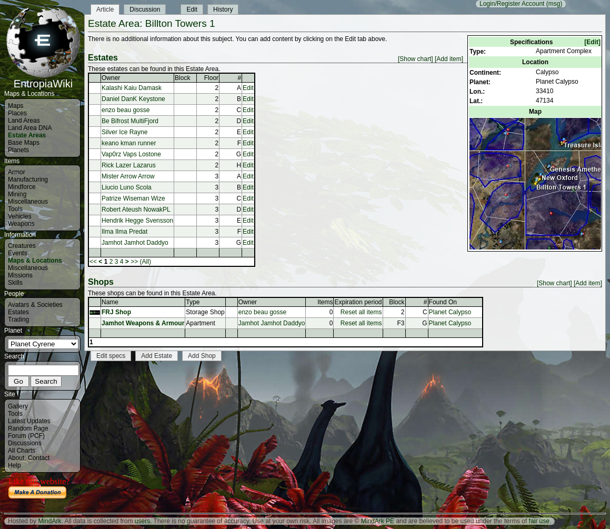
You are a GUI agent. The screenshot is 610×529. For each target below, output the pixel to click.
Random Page (28, 428)
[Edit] (592, 42)
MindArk (49, 521)
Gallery (18, 406)
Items (325, 302)
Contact (38, 458)
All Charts (21, 450)
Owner (111, 78)
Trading (18, 319)
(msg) (554, 3)
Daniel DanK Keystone (133, 99)
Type (192, 302)
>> (134, 261)
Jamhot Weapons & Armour (143, 323)
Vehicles (20, 216)
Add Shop (202, 356)
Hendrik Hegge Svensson (137, 220)
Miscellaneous (28, 201)
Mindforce (22, 187)
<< (93, 261)
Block (182, 78)
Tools (15, 209)
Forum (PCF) (26, 436)
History (223, 9)
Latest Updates (29, 421)
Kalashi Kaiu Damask (132, 88)
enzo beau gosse (125, 110)
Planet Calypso (450, 312)
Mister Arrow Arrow (128, 176)
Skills (15, 282)
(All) (145, 261)
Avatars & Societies (35, 304)
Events (17, 253)
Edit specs (110, 356)
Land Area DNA (30, 128)
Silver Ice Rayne (124, 132)
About (16, 458)
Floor (211, 78)
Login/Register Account (511, 3)
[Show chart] (415, 59)
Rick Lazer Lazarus (129, 165)
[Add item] (449, 59)
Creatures (22, 245)
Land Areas (24, 120)
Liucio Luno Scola (127, 187)
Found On (443, 302)
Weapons (21, 223)
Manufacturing (28, 179)
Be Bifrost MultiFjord (130, 121)
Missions (20, 275)
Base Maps (23, 142)
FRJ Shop (116, 312)
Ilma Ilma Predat (124, 231)
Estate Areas (27, 135)
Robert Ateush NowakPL (136, 209)
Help (14, 465)
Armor (16, 172)
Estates (18, 312)
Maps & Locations (35, 260)
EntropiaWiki (43, 78)
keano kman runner (129, 143)
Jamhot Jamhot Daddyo (135, 242)
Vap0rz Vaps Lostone (131, 154)
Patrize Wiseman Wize (133, 198)
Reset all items (361, 312)
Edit (191, 9)
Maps (15, 105)
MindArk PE (377, 521)
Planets (18, 150)
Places (17, 113)
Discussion (144, 9)
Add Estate (156, 356)
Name (110, 302)
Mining (17, 194)
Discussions (25, 443)
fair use (539, 521)
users (142, 521)
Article (105, 9)
